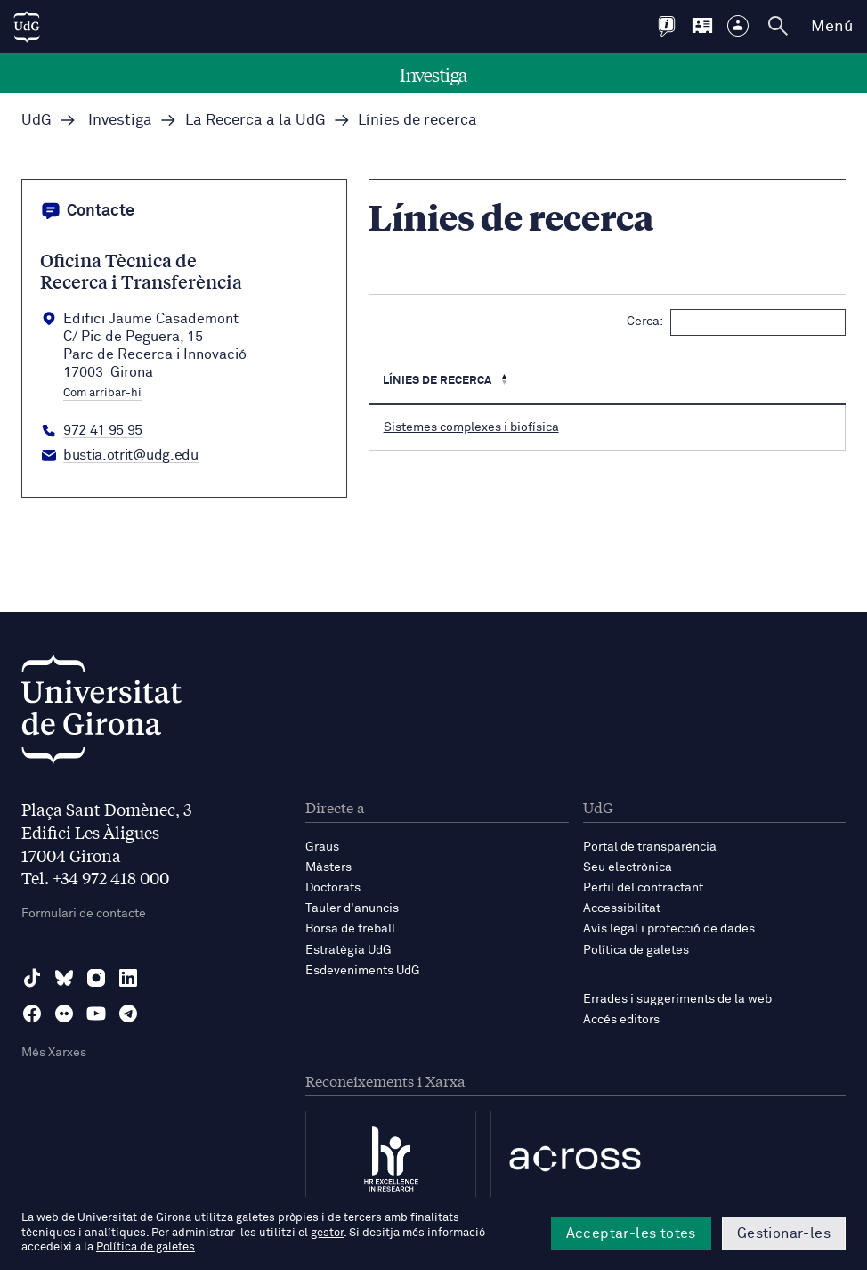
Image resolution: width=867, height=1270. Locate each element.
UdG (36, 120)
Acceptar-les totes (631, 1233)
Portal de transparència (650, 847)
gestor (327, 1233)
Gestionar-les (784, 1233)
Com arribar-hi (102, 393)
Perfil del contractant (643, 888)
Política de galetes (636, 950)
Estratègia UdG (348, 950)
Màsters (328, 867)
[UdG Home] (26, 26)
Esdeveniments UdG (362, 971)
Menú (832, 27)
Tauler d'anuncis (352, 908)
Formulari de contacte (83, 914)
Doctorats (333, 888)
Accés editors (621, 1020)
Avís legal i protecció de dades (669, 929)
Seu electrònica (627, 867)
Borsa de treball (350, 929)
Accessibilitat (621, 908)
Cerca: (736, 322)
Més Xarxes (53, 1052)
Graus (322, 847)
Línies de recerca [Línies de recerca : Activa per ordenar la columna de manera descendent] (438, 381)
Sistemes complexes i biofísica (471, 427)
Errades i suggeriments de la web (677, 999)
